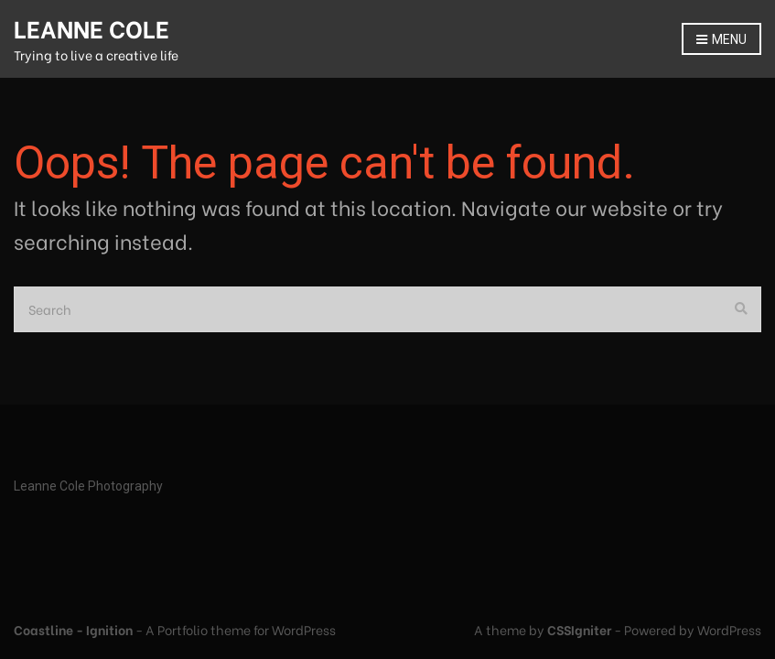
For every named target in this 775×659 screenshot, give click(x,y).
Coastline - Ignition (73, 629)
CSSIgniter (579, 629)
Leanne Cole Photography (88, 486)
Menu (721, 40)
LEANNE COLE (91, 27)
